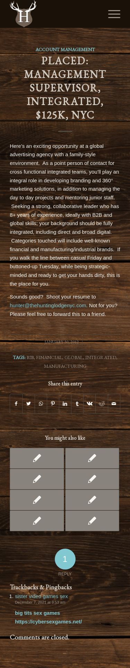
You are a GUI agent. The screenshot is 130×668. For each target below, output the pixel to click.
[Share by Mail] (114, 403)
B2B (30, 357)
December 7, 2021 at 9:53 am (40, 602)
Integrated (100, 357)
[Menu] (110, 14)
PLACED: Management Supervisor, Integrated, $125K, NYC (65, 88)
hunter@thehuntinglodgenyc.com (48, 305)
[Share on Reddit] (101, 403)
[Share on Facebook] (16, 403)
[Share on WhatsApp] (41, 403)
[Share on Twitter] (28, 403)
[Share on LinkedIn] (65, 403)
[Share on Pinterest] (53, 403)
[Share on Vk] (89, 403)
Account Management (65, 49)
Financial (49, 357)
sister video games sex (41, 596)
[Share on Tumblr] (77, 403)
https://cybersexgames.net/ (48, 622)
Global (73, 357)
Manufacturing (65, 366)
